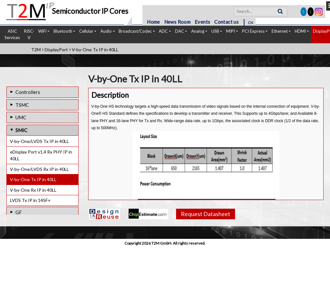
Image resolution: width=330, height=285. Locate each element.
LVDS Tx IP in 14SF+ (30, 200)
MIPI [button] (230, 31)
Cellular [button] (86, 31)
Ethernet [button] (280, 31)
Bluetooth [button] (63, 31)
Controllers (27, 92)
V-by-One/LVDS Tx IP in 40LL (39, 141)
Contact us (226, 22)
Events (202, 22)
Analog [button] (197, 31)
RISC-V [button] (29, 34)
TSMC (22, 105)
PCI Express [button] (253, 31)
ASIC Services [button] (12, 34)
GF (18, 212)
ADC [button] (163, 31)
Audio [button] (106, 31)
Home (153, 22)
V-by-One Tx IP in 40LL (33, 179)
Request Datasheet (205, 213)
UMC (20, 117)
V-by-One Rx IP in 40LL (33, 190)
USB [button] (215, 31)
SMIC (21, 130)
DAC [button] (179, 31)
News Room (177, 22)
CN (250, 23)
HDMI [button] (300, 31)
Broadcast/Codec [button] (135, 31)
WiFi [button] (42, 31)
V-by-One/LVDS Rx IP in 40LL (39, 169)
